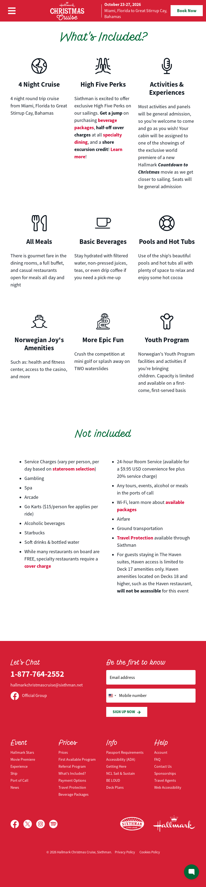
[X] (29, 824)
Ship (13, 773)
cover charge (37, 566)
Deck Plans (115, 787)
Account (160, 752)
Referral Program (72, 766)
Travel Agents (165, 780)
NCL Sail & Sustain (120, 773)
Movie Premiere (22, 759)
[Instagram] (42, 824)
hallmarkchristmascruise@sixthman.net (46, 685)
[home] (103, 10)
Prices (63, 752)
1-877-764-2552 (37, 673)
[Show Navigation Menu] (11, 10)
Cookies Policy (149, 852)
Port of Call (19, 780)
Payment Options (72, 780)
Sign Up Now (127, 712)
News (14, 787)
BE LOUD (113, 780)
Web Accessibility (167, 787)
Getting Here (116, 766)
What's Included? (72, 773)
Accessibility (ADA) (120, 759)
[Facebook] (16, 824)
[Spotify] (53, 824)
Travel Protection (135, 538)
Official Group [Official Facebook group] (28, 695)
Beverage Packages (73, 794)
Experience (19, 766)
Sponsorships (165, 773)
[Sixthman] (132, 824)
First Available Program (77, 759)
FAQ (157, 759)
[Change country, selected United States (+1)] (112, 695)
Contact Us (163, 766)
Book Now (186, 10)
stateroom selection (74, 469)
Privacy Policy (125, 852)
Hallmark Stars (22, 752)
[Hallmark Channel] (174, 823)
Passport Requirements (125, 752)
